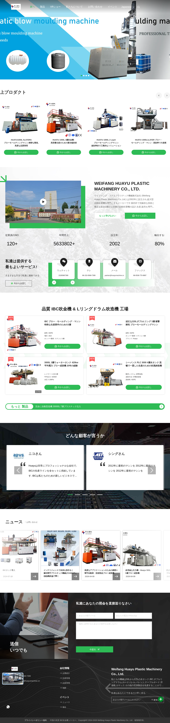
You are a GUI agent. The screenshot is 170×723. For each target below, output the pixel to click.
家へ (32, 6)
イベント (112, 6)
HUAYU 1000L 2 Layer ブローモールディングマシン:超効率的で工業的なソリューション (106, 143)
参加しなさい (156, 700)
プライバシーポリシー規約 (35, 720)
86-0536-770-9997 (139, 275)
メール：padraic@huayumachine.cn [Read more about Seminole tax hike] (23, 681)
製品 (42, 6)
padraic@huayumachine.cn (114, 275)
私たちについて (74, 6)
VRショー (55, 6)
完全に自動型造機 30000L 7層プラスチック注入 (58, 406)
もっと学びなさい (107, 216)
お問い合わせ (95, 6)
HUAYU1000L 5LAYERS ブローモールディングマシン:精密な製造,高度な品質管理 (21, 143)
